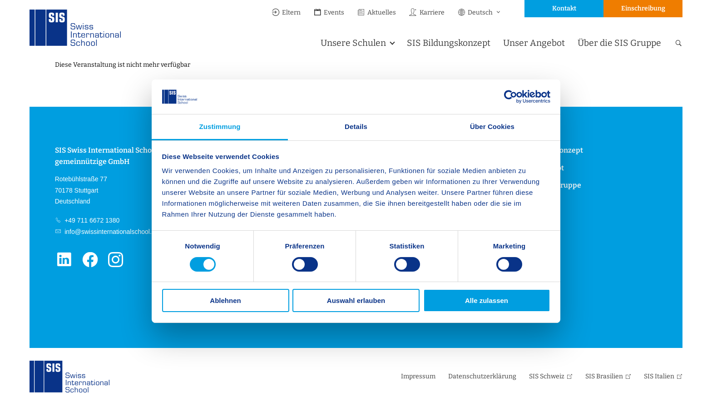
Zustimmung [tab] (220, 126)
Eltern (286, 12)
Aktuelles (376, 12)
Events (328, 12)
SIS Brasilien (604, 376)
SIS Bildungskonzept (448, 43)
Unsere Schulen (353, 43)
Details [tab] (356, 126)
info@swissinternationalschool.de (110, 231)
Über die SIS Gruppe (619, 43)
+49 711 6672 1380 (91, 220)
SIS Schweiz (546, 376)
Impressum (418, 376)
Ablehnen (225, 300)
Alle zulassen (486, 300)
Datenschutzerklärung (482, 376)
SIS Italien (659, 376)
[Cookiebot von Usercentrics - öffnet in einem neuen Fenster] (510, 97)
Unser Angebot (534, 43)
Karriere (426, 12)
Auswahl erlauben (356, 300)
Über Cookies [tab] (492, 126)
